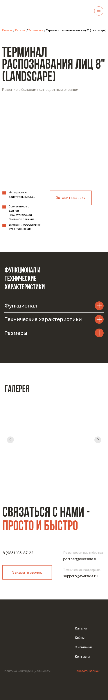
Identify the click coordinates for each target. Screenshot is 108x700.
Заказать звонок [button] (27, 572)
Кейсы (80, 638)
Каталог (20, 30)
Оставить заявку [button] (70, 198)
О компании (83, 647)
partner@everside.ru (80, 559)
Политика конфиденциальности (26, 671)
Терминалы (36, 30)
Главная (7, 30)
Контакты (82, 657)
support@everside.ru (80, 576)
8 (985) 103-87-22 (18, 553)
